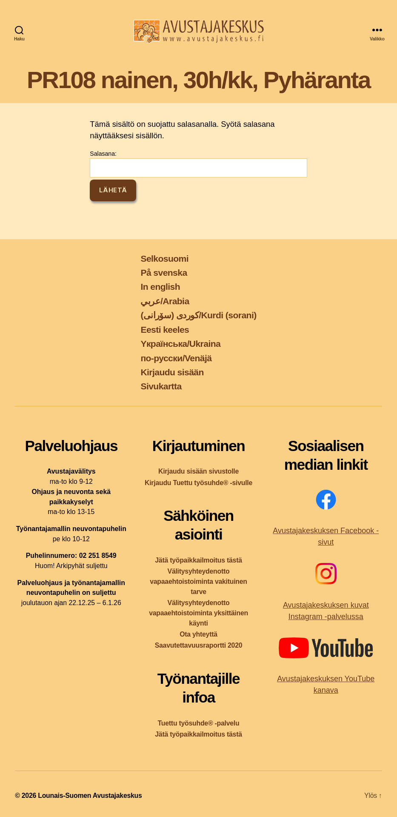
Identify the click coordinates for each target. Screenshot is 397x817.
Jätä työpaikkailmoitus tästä (198, 560)
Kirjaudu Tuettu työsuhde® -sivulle (198, 482)
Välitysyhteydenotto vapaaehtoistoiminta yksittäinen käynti (198, 613)
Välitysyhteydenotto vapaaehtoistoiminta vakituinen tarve (198, 581)
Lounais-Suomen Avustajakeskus (90, 795)
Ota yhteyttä (198, 634)
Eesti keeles (164, 329)
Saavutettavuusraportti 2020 (199, 645)
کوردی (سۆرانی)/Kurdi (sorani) (198, 315)
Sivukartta (160, 386)
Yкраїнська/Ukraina (180, 344)
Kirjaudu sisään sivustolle (198, 471)
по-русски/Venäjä (175, 358)
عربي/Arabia (164, 301)
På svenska (163, 272)
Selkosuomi (164, 258)
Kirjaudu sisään (171, 372)
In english (160, 286)
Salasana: (198, 163)
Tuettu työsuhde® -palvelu (199, 723)
